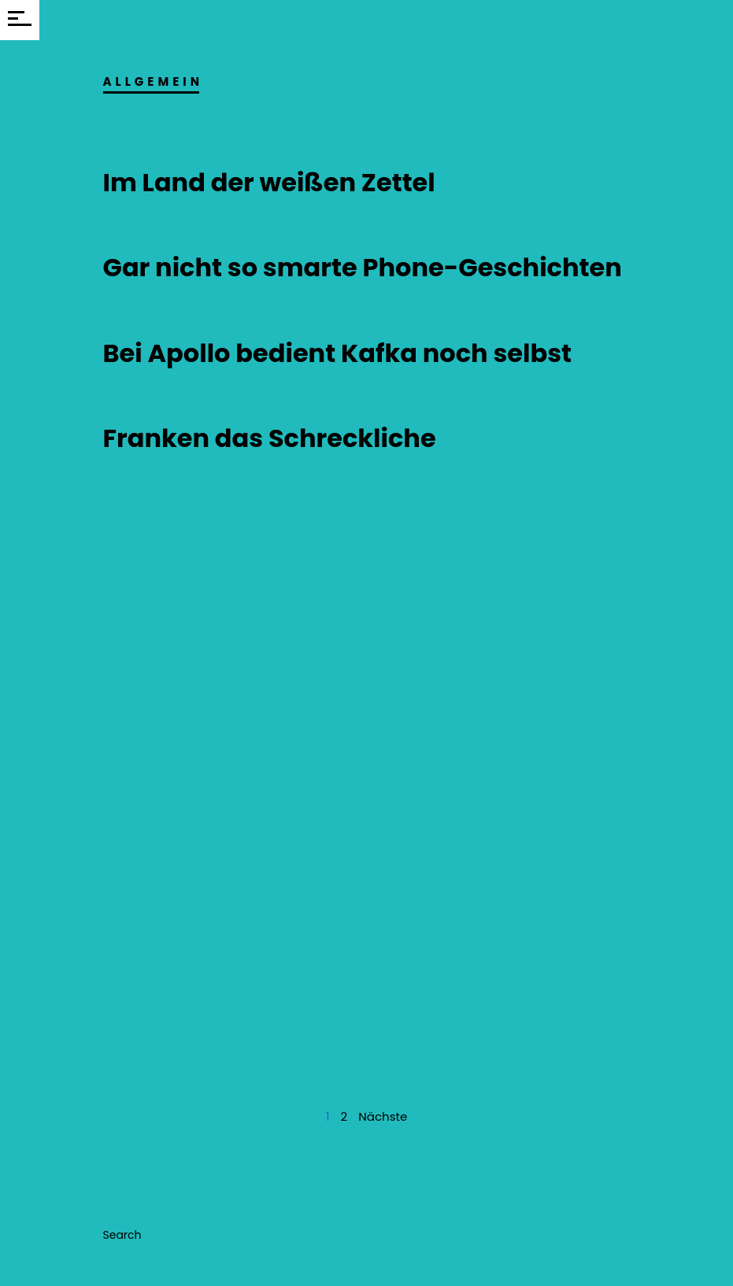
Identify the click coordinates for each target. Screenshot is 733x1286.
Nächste (382, 1116)
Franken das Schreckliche (269, 438)
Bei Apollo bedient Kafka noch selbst (337, 353)
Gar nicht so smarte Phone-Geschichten (362, 267)
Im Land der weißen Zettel (269, 182)
